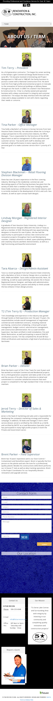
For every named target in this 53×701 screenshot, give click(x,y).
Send (15, 681)
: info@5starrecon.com (18, 618)
